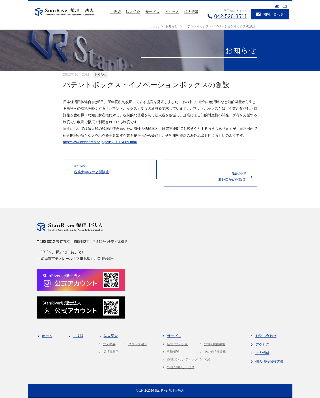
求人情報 (191, 12)
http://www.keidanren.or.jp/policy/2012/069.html (100, 142)
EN (285, 6)
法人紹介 (133, 12)
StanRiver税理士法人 (169, 390)
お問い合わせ (270, 14)
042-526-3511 (227, 16)
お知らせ (100, 74)
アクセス (172, 12)
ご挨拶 (115, 12)
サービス (152, 12)
